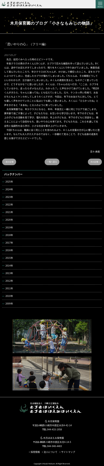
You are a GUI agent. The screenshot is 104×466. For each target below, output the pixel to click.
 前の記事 (9, 161)
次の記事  (94, 161)
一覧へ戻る (52, 161)
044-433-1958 (54, 429)
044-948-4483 (54, 446)
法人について (50, 451)
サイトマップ (68, 451)
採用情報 (35, 451)
